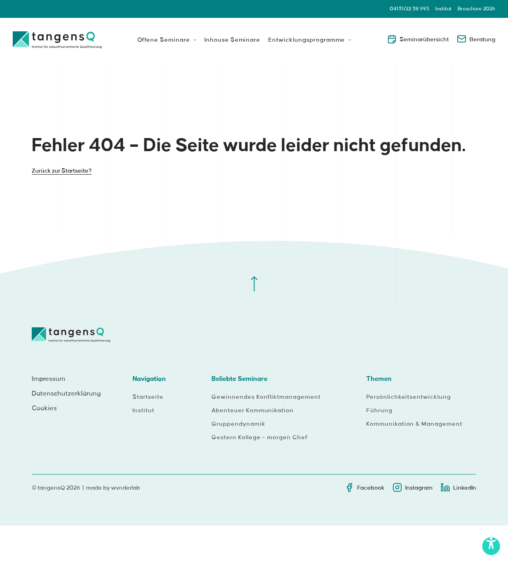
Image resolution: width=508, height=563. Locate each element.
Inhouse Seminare (232, 40)
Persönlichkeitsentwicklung (408, 397)
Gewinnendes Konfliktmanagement (266, 397)
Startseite (148, 397)
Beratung (476, 39)
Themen (379, 378)
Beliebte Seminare (239, 378)
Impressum (48, 378)
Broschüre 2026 (476, 9)
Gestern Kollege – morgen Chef (260, 437)
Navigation (149, 378)
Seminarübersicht (418, 39)
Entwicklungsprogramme (306, 40)
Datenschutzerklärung (66, 393)
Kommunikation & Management (414, 424)
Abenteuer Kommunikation (253, 410)
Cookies (44, 408)
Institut (443, 9)
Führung (379, 410)
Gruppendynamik (238, 424)
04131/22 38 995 (409, 9)
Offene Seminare (163, 40)
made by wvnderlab (113, 488)
